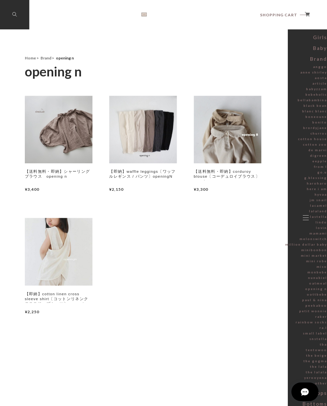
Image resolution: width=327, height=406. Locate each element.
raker (274, 347)
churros (272, 164)
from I (273, 197)
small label (269, 363)
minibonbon (268, 280)
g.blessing (270, 208)
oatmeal (271, 314)
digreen (272, 186)
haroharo (270, 214)
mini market (268, 286)
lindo (274, 252)
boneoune (270, 147)
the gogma (269, 391)
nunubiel (271, 308)
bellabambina (267, 130)
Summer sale (266, 50)
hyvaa (273, 225)
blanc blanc (269, 141)
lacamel (272, 236)
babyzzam (270, 119)
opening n (270, 319)
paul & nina (269, 330)
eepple (272, 191)
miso (274, 297)
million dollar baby (263, 275)
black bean (269, 136)
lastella (272, 247)
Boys (273, 60)
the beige (270, 386)
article (273, 114)
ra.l (275, 358)
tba (275, 375)
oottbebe (270, 325)
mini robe (270, 291)
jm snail (272, 230)
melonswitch (268, 269)
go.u (274, 202)
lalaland (271, 241)
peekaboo (270, 336)
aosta (273, 108)
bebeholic (270, 125)
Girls (274, 70)
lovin (274, 258)
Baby (273, 79)
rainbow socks (266, 352)
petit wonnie (268, 341)
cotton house (267, 169)
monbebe (270, 302)
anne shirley (268, 103)
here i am (271, 219)
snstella (272, 369)
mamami (271, 264)
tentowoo (270, 380)
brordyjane (269, 158)
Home (30, 58)
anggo (272, 97)
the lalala (270, 402)
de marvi (271, 180)
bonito (272, 152)
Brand (272, 89)
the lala (272, 397)
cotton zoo (269, 175)
